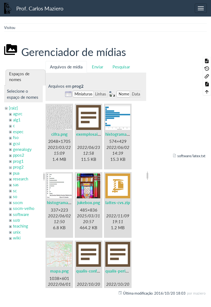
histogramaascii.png (65, 202)
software (21, 214)
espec (18, 131)
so (15, 196)
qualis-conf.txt (89, 270)
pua (16, 172)
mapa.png (59, 270)
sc (15, 190)
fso (16, 137)
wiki (17, 237)
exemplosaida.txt (92, 134)
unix (16, 231)
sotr (16, 220)
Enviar (97, 66)
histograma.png (120, 134)
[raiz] (13, 107)
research (20, 178)
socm (18, 202)
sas (16, 184)
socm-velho (23, 208)
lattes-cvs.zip (117, 202)
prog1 (18, 161)
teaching (20, 225)
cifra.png (59, 134)
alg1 (17, 119)
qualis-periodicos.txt (125, 270)
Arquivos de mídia (66, 66)
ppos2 (18, 155)
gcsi (16, 143)
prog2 (18, 166)
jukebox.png (88, 202)
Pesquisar (121, 66)
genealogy (22, 149)
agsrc (17, 113)
